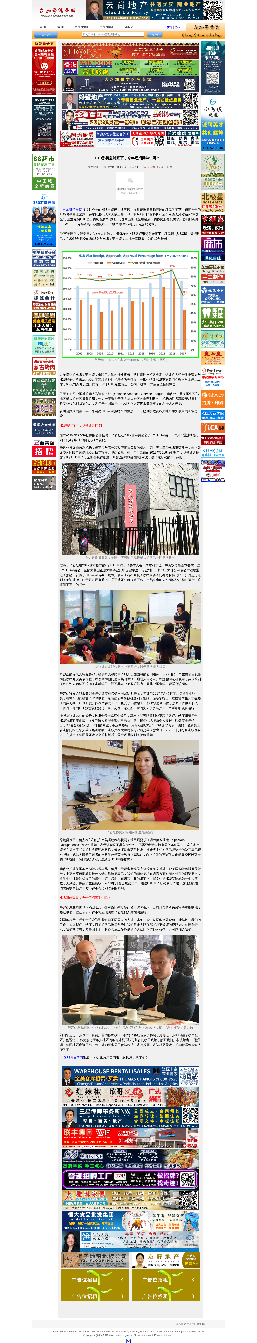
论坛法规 (181, 1324)
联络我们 (202, 1324)
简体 (169, 27)
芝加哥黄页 (82, 27)
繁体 (177, 27)
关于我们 (191, 1324)
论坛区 (129, 27)
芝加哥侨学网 (73, 1057)
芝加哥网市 (107, 27)
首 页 (43, 27)
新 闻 (60, 27)
